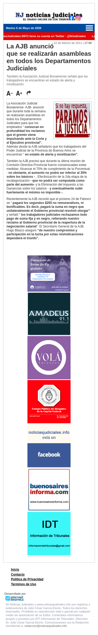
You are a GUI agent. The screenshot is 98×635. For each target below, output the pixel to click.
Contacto (18, 574)
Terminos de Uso (23, 584)
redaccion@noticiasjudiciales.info (46, 625)
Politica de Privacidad (27, 579)
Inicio (15, 569)
